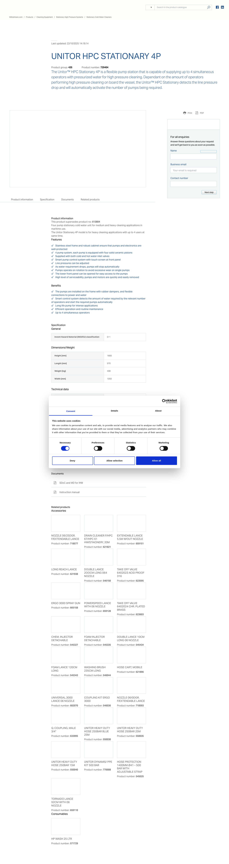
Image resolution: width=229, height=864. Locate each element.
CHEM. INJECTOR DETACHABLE (62, 638)
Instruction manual (67, 492)
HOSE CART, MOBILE (129, 667)
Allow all (156, 460)
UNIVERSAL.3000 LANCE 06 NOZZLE (62, 699)
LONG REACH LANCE (64, 569)
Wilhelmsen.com (15, 17)
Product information (22, 199)
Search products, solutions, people (208, 7)
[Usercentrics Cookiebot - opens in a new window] (164, 401)
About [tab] (158, 410)
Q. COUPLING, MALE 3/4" (63, 729)
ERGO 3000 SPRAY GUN (65, 603)
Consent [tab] (70, 411)
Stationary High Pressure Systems (69, 17)
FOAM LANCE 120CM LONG (64, 669)
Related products (90, 199)
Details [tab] (114, 410)
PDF (201, 113)
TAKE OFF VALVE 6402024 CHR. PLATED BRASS (131, 607)
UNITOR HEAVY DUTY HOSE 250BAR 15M (64, 763)
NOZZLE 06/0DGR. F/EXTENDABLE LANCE (131, 699)
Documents (67, 199)
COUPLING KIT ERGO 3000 (97, 699)
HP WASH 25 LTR (61, 838)
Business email (178, 164)
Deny (72, 460)
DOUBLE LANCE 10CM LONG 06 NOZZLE (130, 638)
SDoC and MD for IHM (68, 482)
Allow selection (114, 460)
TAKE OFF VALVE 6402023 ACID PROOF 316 (130, 573)
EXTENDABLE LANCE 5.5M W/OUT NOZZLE (130, 537)
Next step (209, 192)
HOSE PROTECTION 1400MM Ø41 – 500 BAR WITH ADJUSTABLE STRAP (129, 767)
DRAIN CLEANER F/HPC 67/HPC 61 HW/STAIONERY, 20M (98, 539)
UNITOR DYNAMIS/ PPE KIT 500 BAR (98, 763)
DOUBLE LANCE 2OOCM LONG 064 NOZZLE (95, 573)
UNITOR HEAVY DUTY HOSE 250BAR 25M (130, 729)
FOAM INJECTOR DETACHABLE (94, 638)
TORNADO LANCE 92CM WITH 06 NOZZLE (62, 802)
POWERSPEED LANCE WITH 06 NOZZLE (97, 605)
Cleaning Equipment (45, 17)
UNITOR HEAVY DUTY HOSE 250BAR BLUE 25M (97, 731)
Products (29, 17)
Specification (47, 199)
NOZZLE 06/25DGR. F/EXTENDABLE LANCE (65, 537)
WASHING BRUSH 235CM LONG (95, 669)
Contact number (179, 178)
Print (189, 113)
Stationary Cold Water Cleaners (98, 17)
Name (173, 150)
